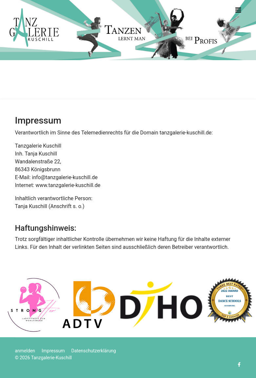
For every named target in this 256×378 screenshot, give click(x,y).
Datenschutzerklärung (93, 350)
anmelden (25, 350)
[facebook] (239, 364)
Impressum (53, 350)
